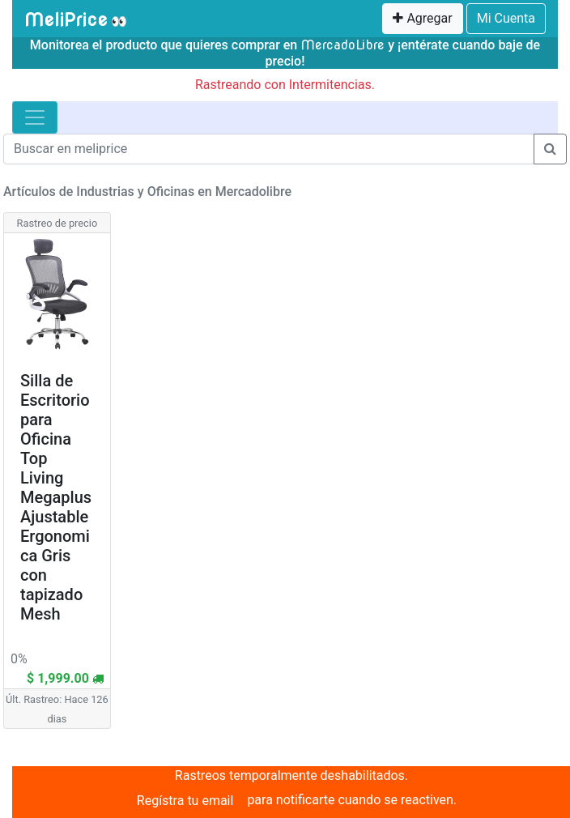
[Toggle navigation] (34, 117)
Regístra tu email (185, 800)
